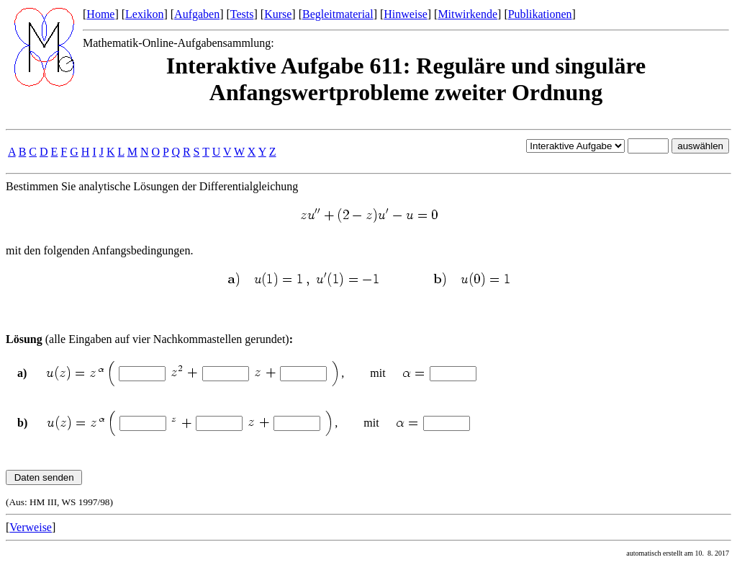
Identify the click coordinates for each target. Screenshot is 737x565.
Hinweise (405, 14)
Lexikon (144, 14)
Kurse (277, 14)
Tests (242, 14)
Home (100, 14)
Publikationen (540, 14)
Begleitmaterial (338, 14)
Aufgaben (197, 14)
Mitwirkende (467, 14)
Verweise (30, 527)
